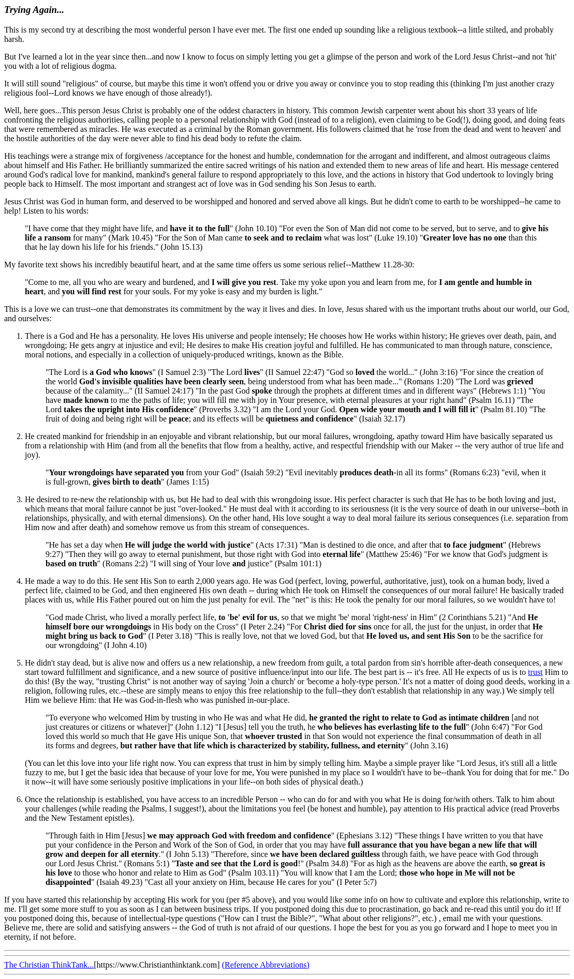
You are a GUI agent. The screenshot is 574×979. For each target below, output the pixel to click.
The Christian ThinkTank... (49, 964)
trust (535, 672)
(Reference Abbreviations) (266, 964)
